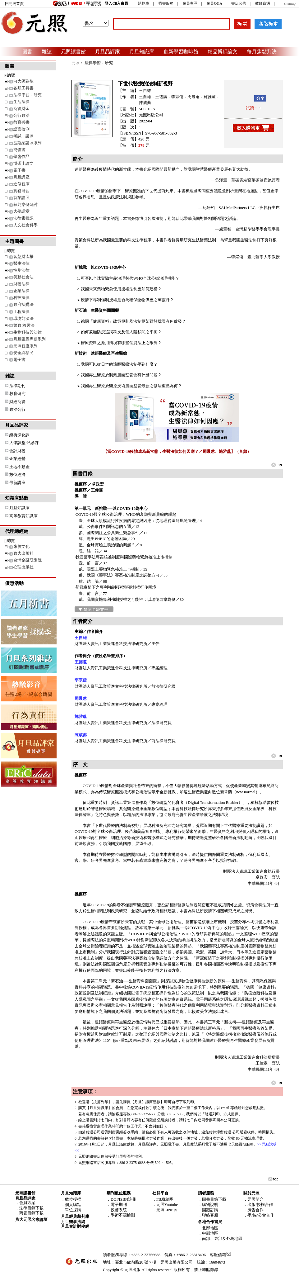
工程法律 (21, 311)
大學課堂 (21, 211)
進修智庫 (21, 184)
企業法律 (21, 290)
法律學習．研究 (27, 95)
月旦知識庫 (141, 51)
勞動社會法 (23, 277)
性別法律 (21, 270)
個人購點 (73, 1204)
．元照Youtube (165, 1204)
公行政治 (21, 115)
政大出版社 (23, 553)
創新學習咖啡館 (180, 51)
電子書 (19, 170)
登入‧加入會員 (116, 3)
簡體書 (19, 149)
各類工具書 (23, 88)
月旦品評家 (107, 51)
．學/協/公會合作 (258, 1215)
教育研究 (17, 393)
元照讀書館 (73, 51)
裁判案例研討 (25, 204)
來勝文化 (21, 546)
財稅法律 (21, 284)
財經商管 (17, 401)
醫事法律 (21, 263)
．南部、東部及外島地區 (220, 1238)
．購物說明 (208, 1204)
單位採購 (73, 1210)
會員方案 (27, 1202)
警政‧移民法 (23, 325)
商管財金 (21, 108)
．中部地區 (208, 1233)
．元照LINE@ (164, 1210)
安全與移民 (23, 352)
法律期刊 (17, 385)
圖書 (27, 51)
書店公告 (238, 3)
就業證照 (21, 197)
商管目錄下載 (31, 1213)
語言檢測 (21, 129)
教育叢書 (21, 122)
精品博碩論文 (222, 51)
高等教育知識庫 (23, 516)
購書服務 (166, 3)
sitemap (290, 3)
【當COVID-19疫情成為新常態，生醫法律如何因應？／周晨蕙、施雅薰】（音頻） (177, 451)
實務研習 (21, 190)
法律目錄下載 (31, 1208)
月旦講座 (21, 177)
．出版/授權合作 (258, 1204)
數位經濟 (17, 474)
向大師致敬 (23, 81)
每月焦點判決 (262, 51)
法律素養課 (23, 218)
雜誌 (47, 51)
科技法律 (21, 297)
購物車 (143, 3)
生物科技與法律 (27, 332)
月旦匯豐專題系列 (29, 339)
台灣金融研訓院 (27, 560)
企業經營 (17, 458)
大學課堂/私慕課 (24, 442)
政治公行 (17, 409)
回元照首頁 (14, 4)
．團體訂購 (208, 1210)
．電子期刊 (117, 1204)
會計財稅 (17, 450)
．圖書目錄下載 (212, 1199)
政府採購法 (23, 304)
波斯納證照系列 (27, 142)
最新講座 (17, 482)
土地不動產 (19, 466)
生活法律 (21, 101)
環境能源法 (23, 318)
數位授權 (73, 1199)
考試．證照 (23, 136)
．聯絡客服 (208, 1215)
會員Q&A (214, 3)
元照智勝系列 (25, 346)
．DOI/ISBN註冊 (121, 1199)
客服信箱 (218, 1254)
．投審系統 (117, 1210)
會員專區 (189, 3)
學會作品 (21, 156)
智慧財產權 (23, 256)
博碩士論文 (23, 163)
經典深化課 (19, 435)
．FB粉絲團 (162, 1199)
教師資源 (262, 3)
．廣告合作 (253, 1210)
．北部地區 (208, 1228)
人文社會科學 (25, 225)
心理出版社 (23, 567)
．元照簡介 (253, 1199)
